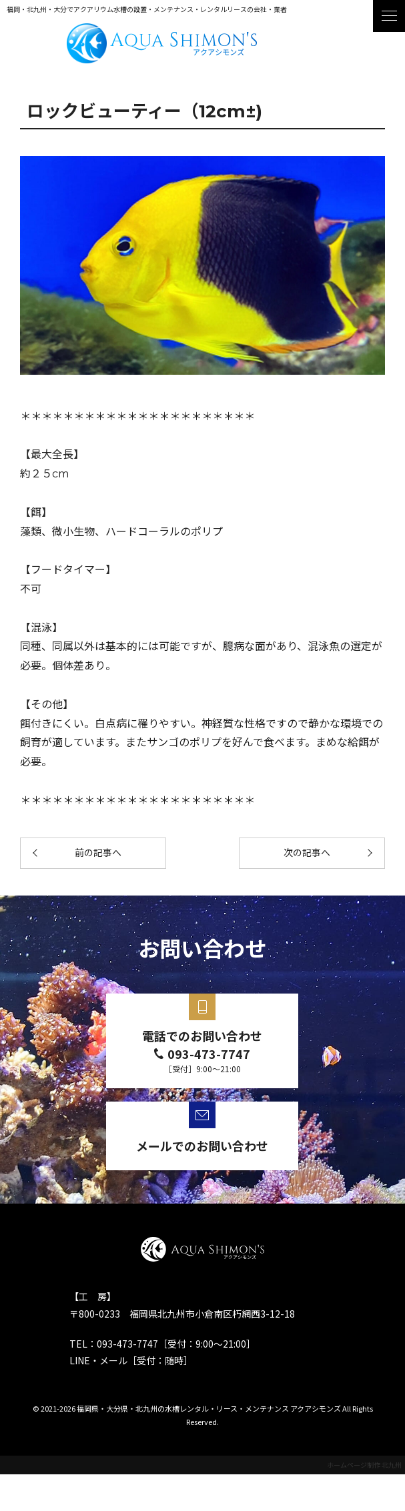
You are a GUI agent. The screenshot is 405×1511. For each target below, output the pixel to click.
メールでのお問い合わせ (202, 1145)
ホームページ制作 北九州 (364, 1465)
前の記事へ (98, 853)
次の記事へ (307, 853)
